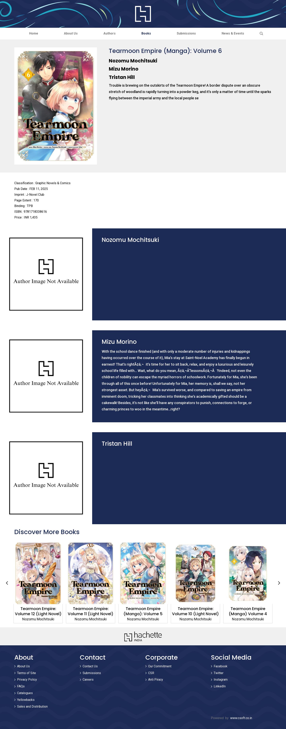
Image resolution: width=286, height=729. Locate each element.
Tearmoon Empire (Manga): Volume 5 (143, 611)
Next (279, 583)
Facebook (220, 666)
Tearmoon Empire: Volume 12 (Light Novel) (38, 611)
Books (146, 33)
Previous (7, 583)
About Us (71, 33)
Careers (88, 679)
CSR (151, 673)
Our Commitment (159, 666)
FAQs (21, 686)
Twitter (218, 673)
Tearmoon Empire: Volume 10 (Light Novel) (195, 611)
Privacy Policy (27, 679)
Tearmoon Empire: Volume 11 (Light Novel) (90, 611)
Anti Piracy (155, 679)
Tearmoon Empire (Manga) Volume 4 (248, 611)
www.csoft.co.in (241, 718)
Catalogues (25, 693)
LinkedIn (220, 686)
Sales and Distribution (32, 706)
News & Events (233, 33)
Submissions (186, 33)
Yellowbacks (26, 700)
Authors (109, 33)
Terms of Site (26, 673)
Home (33, 33)
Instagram (221, 679)
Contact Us (90, 666)
